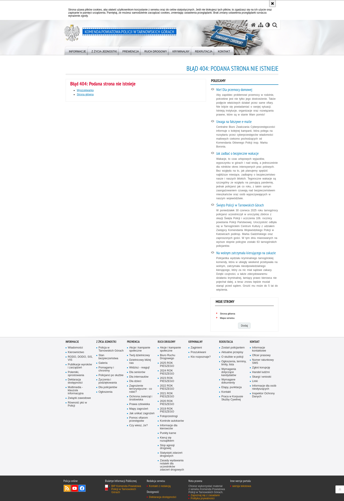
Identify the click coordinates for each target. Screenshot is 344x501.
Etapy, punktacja (231, 387)
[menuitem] (77, 50)
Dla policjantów (108, 387)
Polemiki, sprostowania (76, 374)
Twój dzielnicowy (139, 355)
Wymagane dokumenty (228, 381)
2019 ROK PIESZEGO (167, 410)
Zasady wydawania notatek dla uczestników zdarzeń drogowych (172, 465)
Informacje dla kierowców (168, 427)
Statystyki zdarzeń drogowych (171, 454)
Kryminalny (195, 342)
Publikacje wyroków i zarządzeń (80, 366)
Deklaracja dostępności (75, 381)
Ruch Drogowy (166, 342)
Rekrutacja (226, 342)
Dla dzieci (135, 381)
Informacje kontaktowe (259, 349)
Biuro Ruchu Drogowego (167, 357)
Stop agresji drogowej (167, 447)
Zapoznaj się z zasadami (205, 495)
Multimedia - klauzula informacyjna (76, 390)
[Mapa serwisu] (260, 25)
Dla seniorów (137, 372)
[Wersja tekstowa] (267, 25)
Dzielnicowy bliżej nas (140, 361)
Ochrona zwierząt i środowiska (140, 398)
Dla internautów (139, 376)
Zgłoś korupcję (261, 367)
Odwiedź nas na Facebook (82, 488)
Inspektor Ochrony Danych (263, 395)
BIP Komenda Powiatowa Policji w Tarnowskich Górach (126, 489)
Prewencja (133, 342)
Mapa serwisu (227, 318)
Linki (255, 381)
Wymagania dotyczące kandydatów (228, 372)
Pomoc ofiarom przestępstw (138, 419)
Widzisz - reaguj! (139, 367)
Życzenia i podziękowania (108, 381)
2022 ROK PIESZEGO (167, 387)
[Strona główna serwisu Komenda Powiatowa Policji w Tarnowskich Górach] (253, 25)
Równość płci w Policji (77, 404)
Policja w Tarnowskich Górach (111, 349)
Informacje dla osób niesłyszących (264, 387)
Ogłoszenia (105, 392)
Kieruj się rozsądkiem (167, 439)
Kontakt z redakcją (160, 486)
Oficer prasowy (261, 355)
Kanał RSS (67, 488)
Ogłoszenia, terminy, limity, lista (233, 363)
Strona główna (85, 94)
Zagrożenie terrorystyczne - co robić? (140, 388)
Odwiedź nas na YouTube (74, 488)
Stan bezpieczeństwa (108, 357)
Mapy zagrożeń (138, 408)
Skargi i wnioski (261, 376)
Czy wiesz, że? (138, 425)
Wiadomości (75, 347)
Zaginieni (196, 347)
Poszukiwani (198, 352)
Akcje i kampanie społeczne (139, 349)
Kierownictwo (76, 352)
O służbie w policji (232, 356)
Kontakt (226, 392)
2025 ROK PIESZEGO (167, 365)
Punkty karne (168, 433)
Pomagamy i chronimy (106, 369)
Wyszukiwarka (85, 90)
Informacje (72, 342)
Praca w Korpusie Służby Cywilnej (232, 398)
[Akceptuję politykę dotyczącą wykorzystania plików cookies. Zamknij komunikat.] (272, 3)
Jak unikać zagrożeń (141, 413)
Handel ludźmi (261, 372)
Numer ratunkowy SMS (263, 361)
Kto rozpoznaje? (201, 356)
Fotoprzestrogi (169, 416)
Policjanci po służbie (111, 375)
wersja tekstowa (241, 486)
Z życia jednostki (106, 342)
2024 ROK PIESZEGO (167, 372)
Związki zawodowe (79, 398)
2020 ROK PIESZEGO (167, 403)
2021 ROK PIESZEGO (167, 395)
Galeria (103, 363)
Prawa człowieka (139, 404)
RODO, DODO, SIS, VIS (80, 358)
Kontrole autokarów (172, 420)
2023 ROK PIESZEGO (167, 380)
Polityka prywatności (203, 498)
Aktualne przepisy (232, 352)
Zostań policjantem (233, 347)
